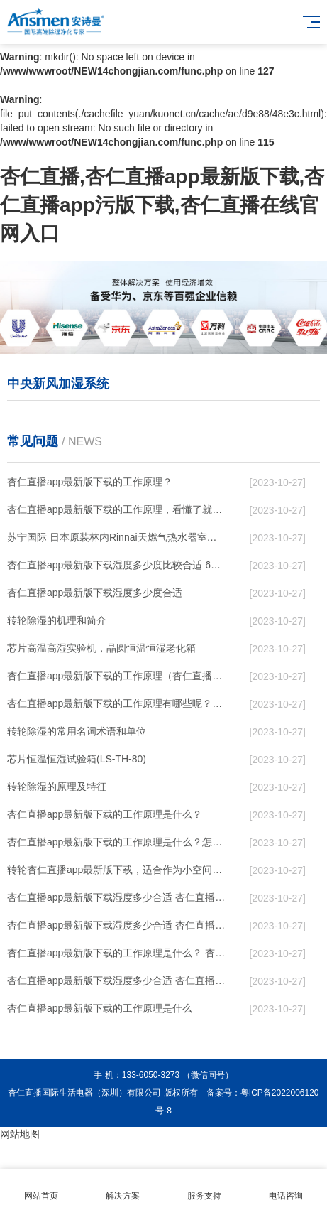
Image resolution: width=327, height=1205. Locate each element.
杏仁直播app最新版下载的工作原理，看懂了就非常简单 (116, 509)
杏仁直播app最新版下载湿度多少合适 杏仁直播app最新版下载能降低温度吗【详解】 (116, 925)
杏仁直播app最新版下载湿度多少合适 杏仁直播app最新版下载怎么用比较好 (116, 897)
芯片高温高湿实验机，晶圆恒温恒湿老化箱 (101, 648)
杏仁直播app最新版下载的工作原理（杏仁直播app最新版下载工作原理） (116, 675)
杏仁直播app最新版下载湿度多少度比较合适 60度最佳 (116, 565)
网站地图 (20, 1134)
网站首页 (41, 1187)
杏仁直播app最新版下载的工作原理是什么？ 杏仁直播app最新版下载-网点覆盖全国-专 (116, 952)
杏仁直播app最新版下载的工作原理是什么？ (104, 814)
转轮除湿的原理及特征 (56, 786)
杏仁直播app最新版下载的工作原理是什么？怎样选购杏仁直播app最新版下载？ (116, 842)
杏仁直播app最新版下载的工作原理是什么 (99, 1008)
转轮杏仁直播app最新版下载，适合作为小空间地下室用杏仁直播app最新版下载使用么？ (116, 869)
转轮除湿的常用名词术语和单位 (76, 731)
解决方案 (122, 1187)
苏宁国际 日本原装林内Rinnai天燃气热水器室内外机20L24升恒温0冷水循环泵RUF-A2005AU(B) (116, 537)
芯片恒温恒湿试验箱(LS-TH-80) (76, 758)
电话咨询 (286, 1187)
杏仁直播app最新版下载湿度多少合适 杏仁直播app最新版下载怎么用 (116, 980)
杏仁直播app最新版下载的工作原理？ (89, 481)
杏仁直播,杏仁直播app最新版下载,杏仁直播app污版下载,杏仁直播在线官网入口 (162, 205)
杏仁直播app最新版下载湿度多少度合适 (94, 592)
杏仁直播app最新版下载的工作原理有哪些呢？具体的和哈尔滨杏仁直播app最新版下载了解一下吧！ (116, 703)
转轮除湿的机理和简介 (56, 620)
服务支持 (204, 1187)
